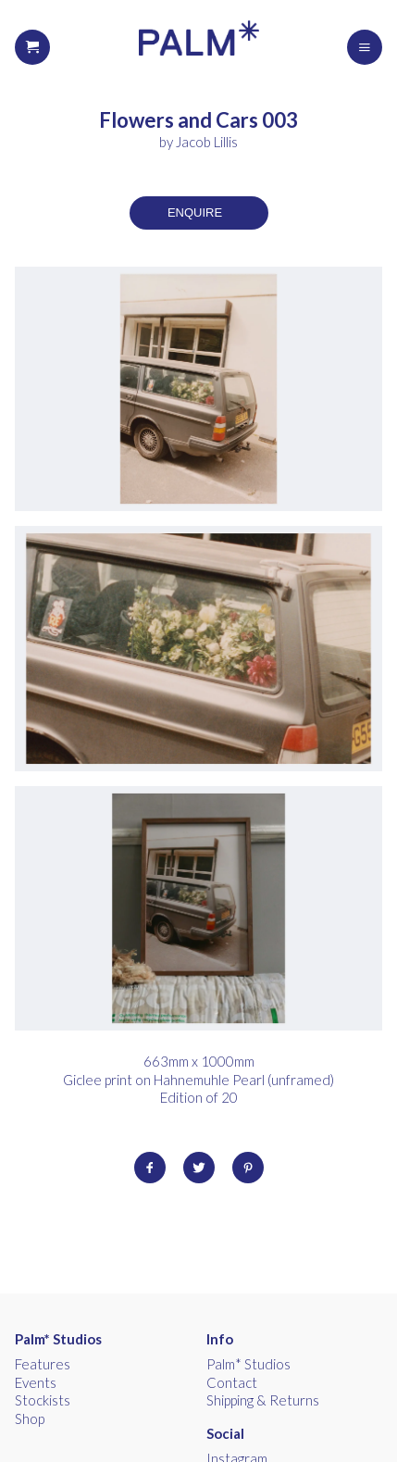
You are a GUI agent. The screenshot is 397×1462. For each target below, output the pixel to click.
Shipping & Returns (262, 1400)
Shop (29, 1418)
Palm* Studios (58, 1339)
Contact (231, 1382)
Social (225, 1433)
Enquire (194, 212)
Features (42, 1364)
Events (35, 1382)
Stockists (42, 1400)
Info (219, 1339)
